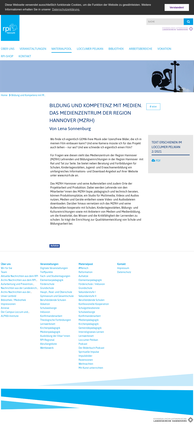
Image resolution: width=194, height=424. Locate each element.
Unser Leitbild (8, 295)
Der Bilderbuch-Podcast (91, 347)
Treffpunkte (46, 271)
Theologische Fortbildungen (55, 319)
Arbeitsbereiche (140, 48)
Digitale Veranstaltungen (54, 267)
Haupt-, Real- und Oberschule (56, 291)
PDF (158, 160)
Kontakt (25, 56)
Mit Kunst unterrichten (91, 367)
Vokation (164, 48)
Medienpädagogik (50, 331)
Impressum (123, 267)
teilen (153, 106)
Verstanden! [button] (177, 7)
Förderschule (47, 283)
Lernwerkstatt (47, 323)
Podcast (83, 343)
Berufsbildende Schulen (53, 299)
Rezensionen (86, 359)
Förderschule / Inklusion (92, 283)
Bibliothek (116, 48)
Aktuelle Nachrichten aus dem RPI (19, 275)
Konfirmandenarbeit (51, 315)
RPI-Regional (47, 339)
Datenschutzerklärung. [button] (66, 9)
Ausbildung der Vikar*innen (55, 335)
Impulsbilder (85, 355)
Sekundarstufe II (87, 295)
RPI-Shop (7, 56)
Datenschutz (124, 271)
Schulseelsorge (48, 307)
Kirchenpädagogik (50, 327)
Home (4, 95)
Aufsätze (55, 245)
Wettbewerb (47, 347)
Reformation (85, 271)
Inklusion (45, 311)
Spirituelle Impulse (89, 351)
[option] (97, 76)
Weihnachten (86, 363)
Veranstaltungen (33, 48)
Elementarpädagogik (51, 279)
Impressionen (8, 303)
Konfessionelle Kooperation (94, 303)
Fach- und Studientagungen (55, 275)
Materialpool (61, 48)
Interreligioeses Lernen (91, 331)
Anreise (5, 307)
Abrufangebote (48, 343)
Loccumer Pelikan (90, 48)
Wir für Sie (6, 267)
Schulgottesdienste (89, 307)
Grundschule (47, 287)
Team (4, 271)
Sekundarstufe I (87, 291)
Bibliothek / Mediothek (13, 299)
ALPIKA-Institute (10, 315)
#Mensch (83, 267)
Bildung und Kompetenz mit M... (27, 95)
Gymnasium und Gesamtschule (57, 295)
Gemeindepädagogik (90, 327)
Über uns (7, 48)
